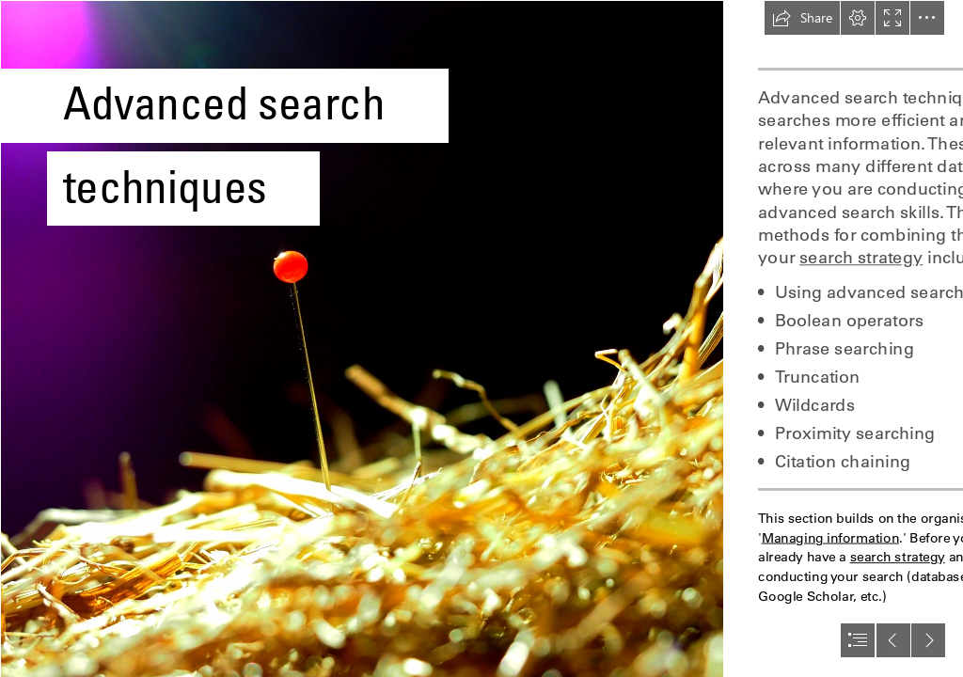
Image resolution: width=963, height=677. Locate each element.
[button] (802, 18)
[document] (481, 338)
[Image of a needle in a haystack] (361, 338)
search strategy (861, 258)
